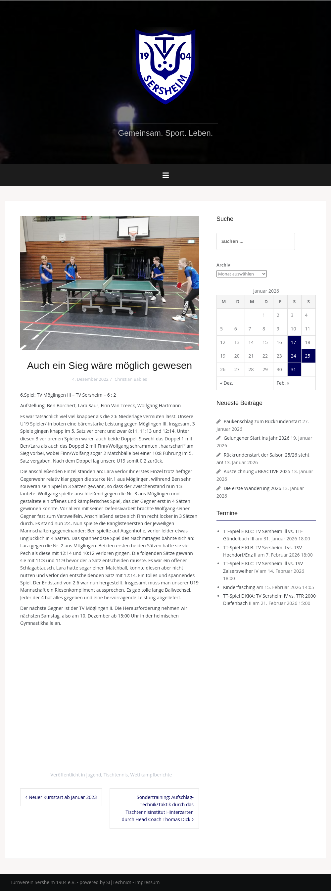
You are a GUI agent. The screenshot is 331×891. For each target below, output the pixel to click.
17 (293, 342)
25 (307, 356)
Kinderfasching (239, 587)
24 (293, 356)
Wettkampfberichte (151, 774)
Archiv (223, 265)
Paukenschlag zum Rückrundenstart (262, 421)
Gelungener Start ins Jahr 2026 (257, 438)
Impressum (147, 882)
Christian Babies (131, 379)
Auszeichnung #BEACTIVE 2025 (257, 471)
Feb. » (283, 383)
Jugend (93, 774)
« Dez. (226, 383)
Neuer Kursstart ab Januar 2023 (63, 797)
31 (293, 369)
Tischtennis (116, 774)
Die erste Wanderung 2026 (252, 488)
